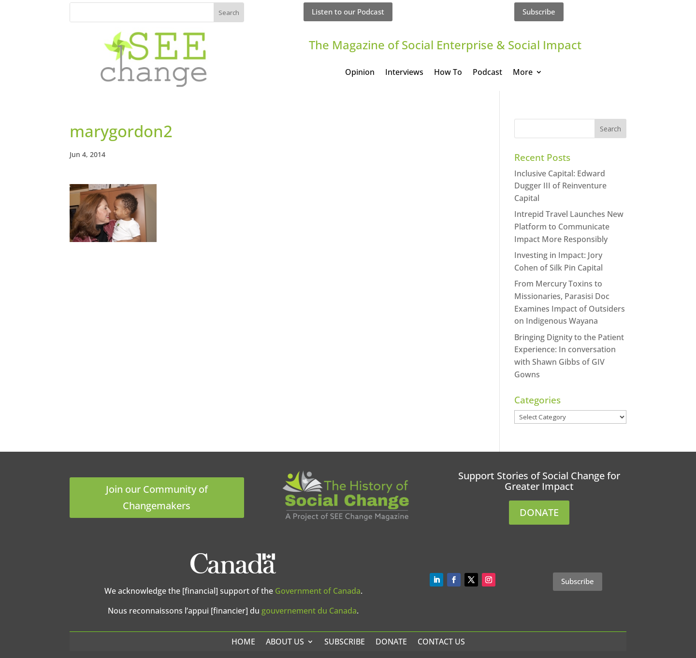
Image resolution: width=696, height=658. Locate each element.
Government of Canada (318, 591)
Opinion (360, 73)
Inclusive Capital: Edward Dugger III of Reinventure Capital (560, 185)
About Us (285, 641)
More (523, 73)
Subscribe (538, 11)
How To (448, 73)
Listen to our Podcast (348, 11)
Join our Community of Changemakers (157, 497)
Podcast (487, 73)
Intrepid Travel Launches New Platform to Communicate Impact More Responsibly (569, 226)
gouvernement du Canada (309, 610)
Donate (391, 641)
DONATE (539, 512)
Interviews (404, 73)
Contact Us (441, 641)
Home (243, 641)
